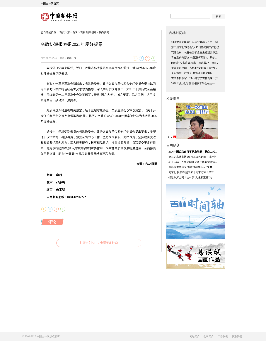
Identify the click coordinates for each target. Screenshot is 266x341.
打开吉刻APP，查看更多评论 (99, 242)
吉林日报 (71, 58)
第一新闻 (72, 32)
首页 (62, 32)
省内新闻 (104, 32)
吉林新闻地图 (88, 32)
